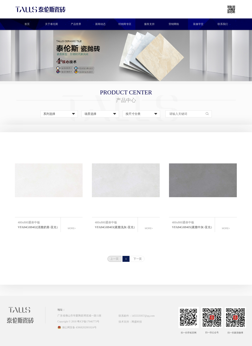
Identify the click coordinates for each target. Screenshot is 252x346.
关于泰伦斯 (51, 24)
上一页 (114, 258)
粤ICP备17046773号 (88, 321)
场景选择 (90, 113)
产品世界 (76, 24)
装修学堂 (198, 24)
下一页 (137, 258)
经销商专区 (124, 24)
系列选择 (49, 113)
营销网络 (174, 24)
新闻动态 (100, 24)
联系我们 (223, 24)
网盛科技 (137, 321)
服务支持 (149, 24)
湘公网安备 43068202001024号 (79, 327)
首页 (27, 24)
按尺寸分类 (133, 113)
